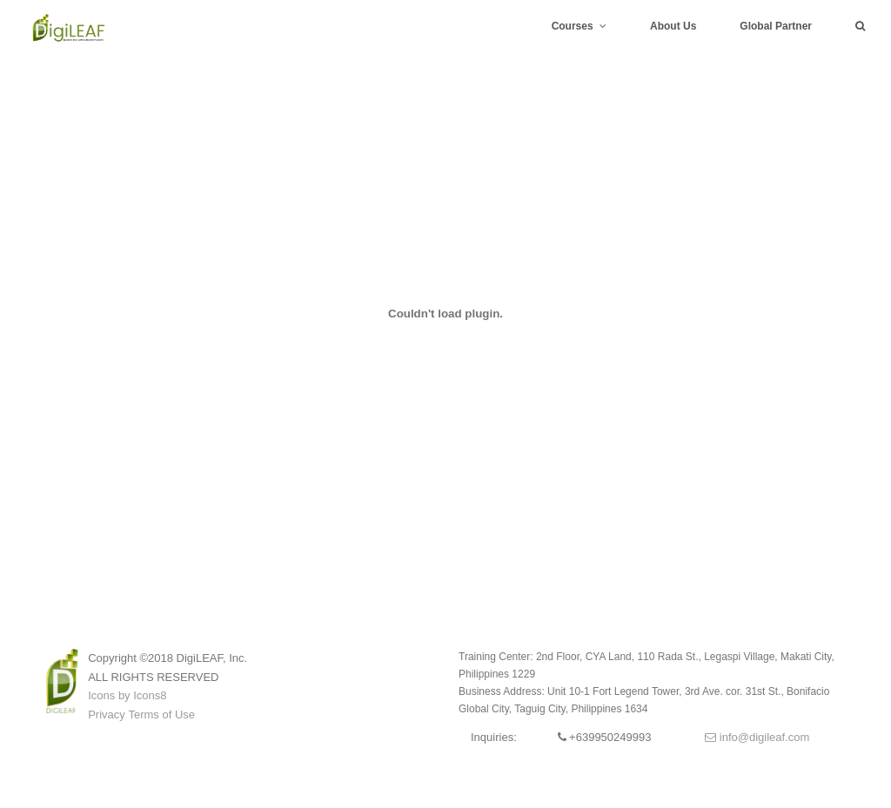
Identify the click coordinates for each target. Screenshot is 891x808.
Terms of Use (161, 714)
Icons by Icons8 (127, 695)
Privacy (106, 714)
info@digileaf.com (757, 737)
